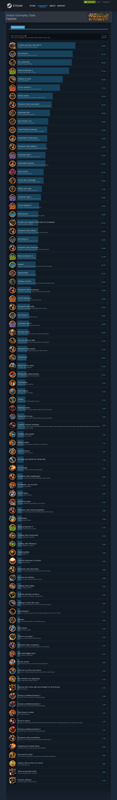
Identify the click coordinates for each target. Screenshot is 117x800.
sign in (98, 2)
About (53, 6)
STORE (32, 6)
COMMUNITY (42, 6)
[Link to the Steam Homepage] (16, 7)
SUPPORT (61, 6)
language (105, 2)
